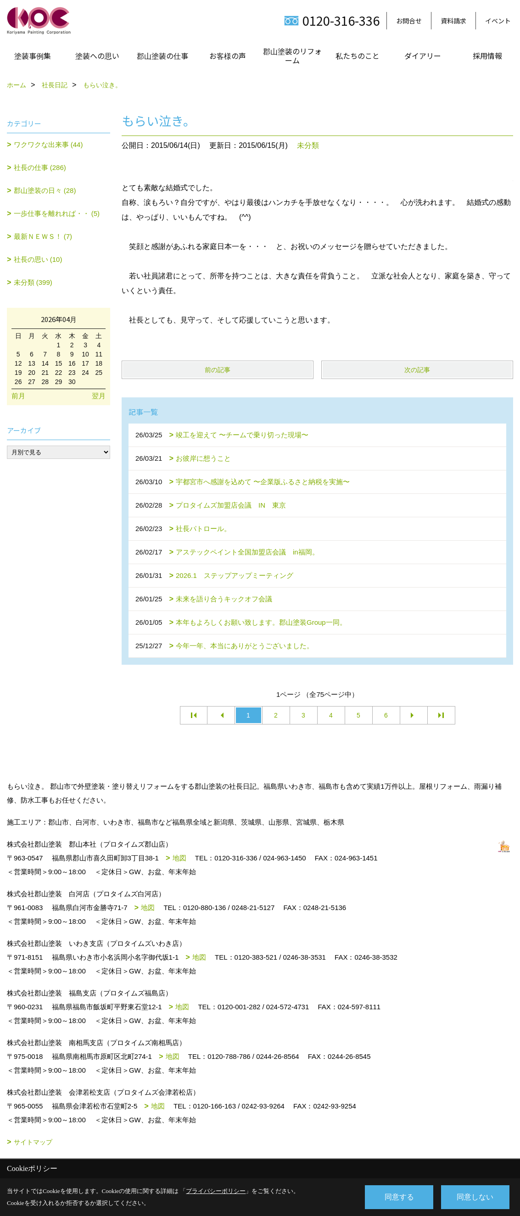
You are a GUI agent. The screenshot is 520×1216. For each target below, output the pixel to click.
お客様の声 (227, 55)
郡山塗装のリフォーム (292, 55)
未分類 (308, 145)
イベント (498, 20)
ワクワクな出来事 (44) (48, 144)
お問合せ (409, 20)
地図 (179, 858)
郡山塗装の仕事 (162, 55)
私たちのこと (357, 55)
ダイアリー (422, 55)
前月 (18, 396)
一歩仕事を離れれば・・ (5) (57, 213)
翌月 (99, 396)
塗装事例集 (32, 55)
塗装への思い (97, 55)
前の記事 (217, 369)
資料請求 (453, 20)
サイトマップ (33, 1142)
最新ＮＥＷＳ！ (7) (43, 236)
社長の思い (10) (38, 259)
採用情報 (487, 55)
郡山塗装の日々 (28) (45, 190)
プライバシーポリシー (216, 1191)
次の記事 (417, 369)
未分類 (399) (33, 282)
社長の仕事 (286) (40, 167)
